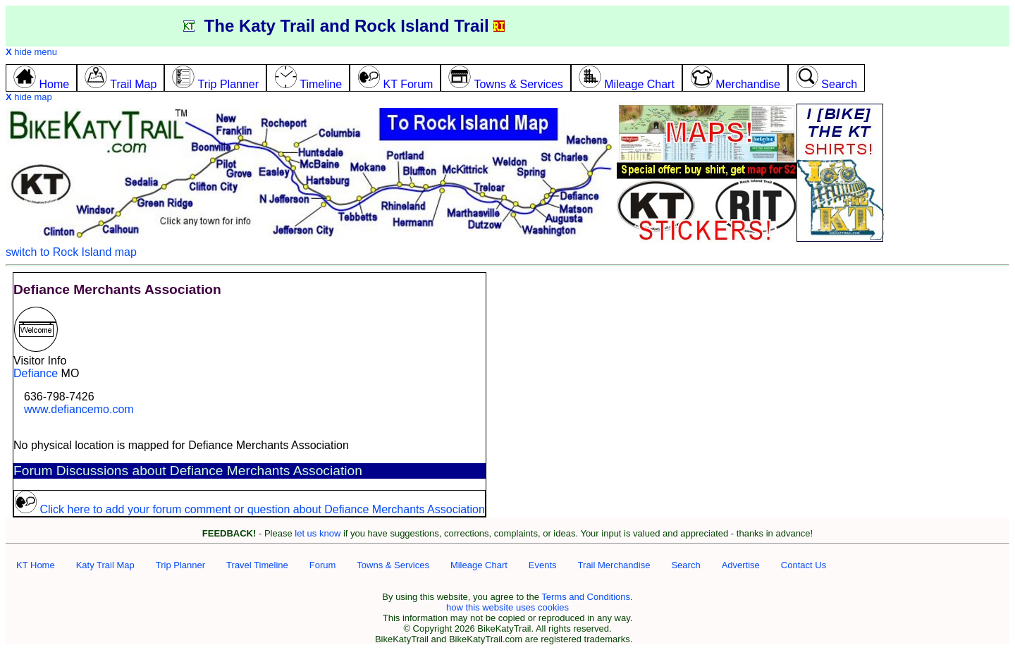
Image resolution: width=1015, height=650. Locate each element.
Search (685, 565)
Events (543, 565)
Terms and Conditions (585, 596)
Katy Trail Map (105, 565)
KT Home (35, 565)
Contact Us (803, 565)
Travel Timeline (257, 565)
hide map (29, 97)
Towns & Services (393, 565)
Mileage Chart (479, 565)
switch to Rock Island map (71, 252)
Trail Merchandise (614, 565)
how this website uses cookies (507, 607)
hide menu (31, 52)
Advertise (741, 565)
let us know (317, 533)
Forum (322, 565)
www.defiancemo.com (79, 409)
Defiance (35, 373)
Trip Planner (180, 565)
